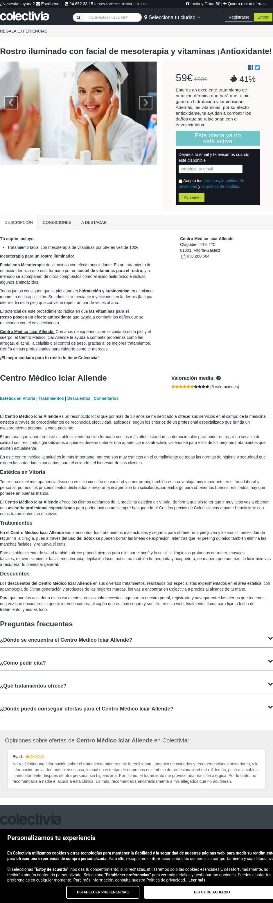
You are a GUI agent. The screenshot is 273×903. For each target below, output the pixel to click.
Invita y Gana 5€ (203, 3)
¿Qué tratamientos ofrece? (136, 685)
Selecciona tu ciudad (172, 17)
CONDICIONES (57, 222)
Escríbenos (49, 3)
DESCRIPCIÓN (19, 222)
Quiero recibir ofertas (244, 3)
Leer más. (197, 880)
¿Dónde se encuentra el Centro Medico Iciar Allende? (136, 639)
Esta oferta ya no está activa (218, 138)
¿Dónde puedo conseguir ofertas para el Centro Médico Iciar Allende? (136, 708)
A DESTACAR (94, 222)
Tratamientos (51, 398)
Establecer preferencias (103, 892)
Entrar (263, 17)
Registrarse (239, 17)
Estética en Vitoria (17, 398)
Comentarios (106, 398)
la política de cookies (220, 186)
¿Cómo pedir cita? (136, 662)
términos (211, 180)
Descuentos (78, 398)
